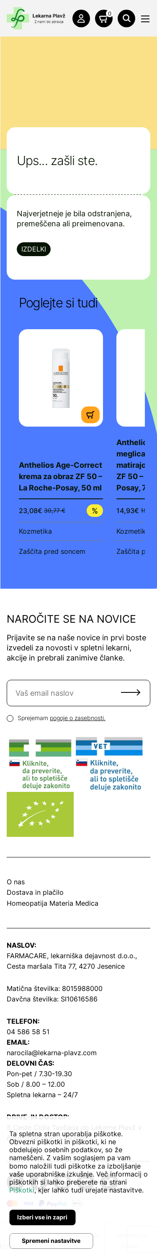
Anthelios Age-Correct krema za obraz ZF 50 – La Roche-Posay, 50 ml (60, 476)
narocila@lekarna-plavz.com (52, 1052)
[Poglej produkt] (61, 377)
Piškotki (21, 1190)
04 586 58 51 (28, 1031)
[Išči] (126, 18)
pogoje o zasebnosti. (78, 717)
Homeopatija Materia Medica (52, 903)
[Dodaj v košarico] (90, 414)
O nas (16, 882)
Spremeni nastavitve (51, 1240)
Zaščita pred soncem (52, 551)
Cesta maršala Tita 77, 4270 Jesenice (66, 966)
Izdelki (33, 249)
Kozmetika (35, 531)
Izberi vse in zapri (42, 1217)
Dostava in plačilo (35, 892)
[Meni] (145, 19)
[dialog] (78, 1187)
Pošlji (130, 692)
